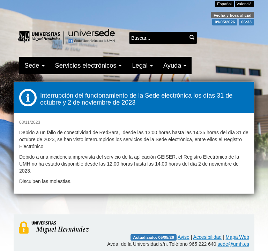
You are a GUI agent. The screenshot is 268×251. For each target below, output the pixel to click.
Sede (34, 65)
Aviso (183, 237)
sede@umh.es (233, 244)
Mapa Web (237, 237)
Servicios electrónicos (88, 65)
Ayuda (174, 65)
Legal (142, 65)
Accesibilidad (207, 237)
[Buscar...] (192, 37)
